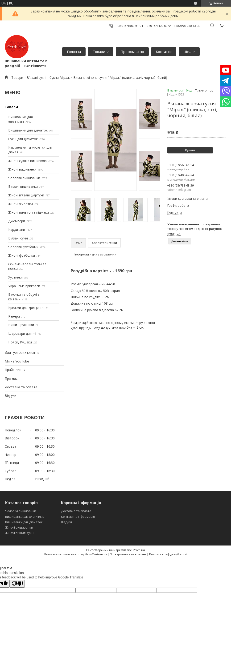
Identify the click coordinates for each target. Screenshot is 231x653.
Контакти (164, 51)
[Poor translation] (17, 584)
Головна (74, 51)
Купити (190, 150)
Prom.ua (139, 550)
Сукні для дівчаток (23, 139)
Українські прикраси (24, 286)
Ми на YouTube (17, 361)
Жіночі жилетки (20, 204)
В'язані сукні (36, 77)
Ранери (14, 316)
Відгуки (10, 395)
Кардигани (16, 229)
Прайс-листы (15, 369)
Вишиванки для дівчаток (28, 130)
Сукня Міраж (60, 77)
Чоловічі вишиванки (24, 178)
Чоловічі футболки (23, 247)
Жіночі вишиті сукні (19, 533)
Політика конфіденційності (168, 554)
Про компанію (132, 51)
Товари (99, 51)
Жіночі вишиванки (22, 169)
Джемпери (16, 221)
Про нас (11, 378)
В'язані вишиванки (23, 186)
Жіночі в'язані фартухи (26, 195)
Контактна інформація (78, 516)
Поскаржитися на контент (128, 554)
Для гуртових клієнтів (22, 352)
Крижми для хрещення (26, 307)
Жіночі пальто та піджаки (28, 212)
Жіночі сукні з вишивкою (27, 161)
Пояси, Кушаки (20, 342)
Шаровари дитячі (22, 333)
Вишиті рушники (21, 325)
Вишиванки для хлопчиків (20, 119)
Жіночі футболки (21, 255)
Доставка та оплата (21, 387)
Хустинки (15, 277)
